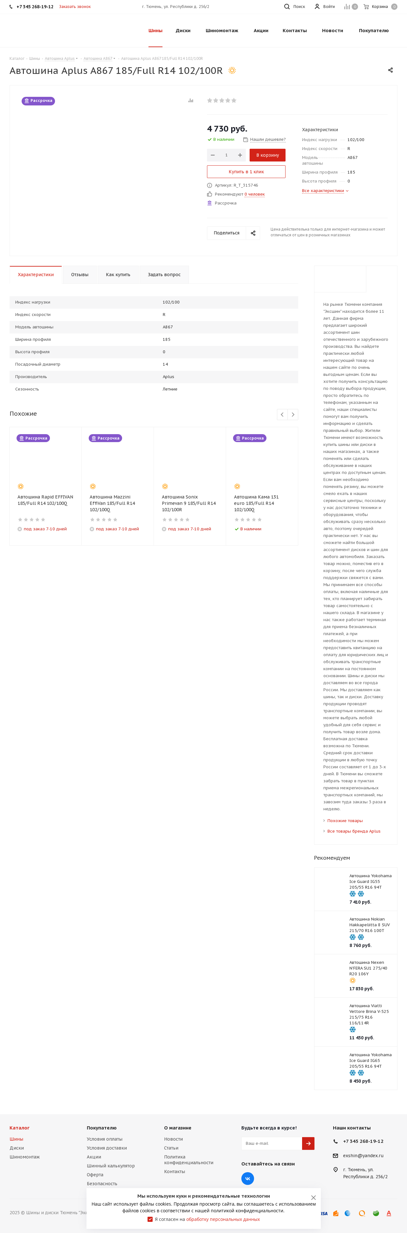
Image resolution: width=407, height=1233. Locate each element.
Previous (282, 414)
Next (293, 414)
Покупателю (102, 1128)
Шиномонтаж (25, 1157)
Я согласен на (207, 1219)
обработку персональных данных (223, 1219)
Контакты (174, 1171)
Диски (17, 1148)
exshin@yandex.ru (363, 1155)
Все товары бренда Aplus (354, 831)
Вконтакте (247, 1178)
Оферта (95, 1175)
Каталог (20, 1128)
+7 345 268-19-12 (363, 1141)
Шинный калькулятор (111, 1166)
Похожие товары (345, 820)
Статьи (171, 1148)
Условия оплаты (104, 1139)
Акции (94, 1157)
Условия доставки (107, 1148)
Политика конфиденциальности (188, 1159)
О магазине (177, 1128)
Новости (173, 1139)
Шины (16, 1139)
